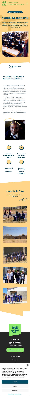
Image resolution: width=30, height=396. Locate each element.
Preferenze (15, 390)
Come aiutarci (15, 363)
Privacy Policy (18, 394)
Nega (15, 386)
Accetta (15, 381)
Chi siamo (15, 360)
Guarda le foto (17, 66)
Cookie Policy (11, 394)
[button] (27, 365)
